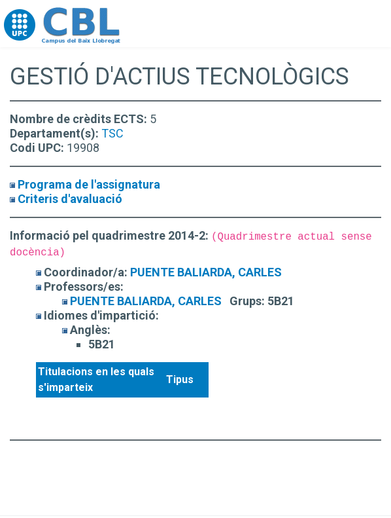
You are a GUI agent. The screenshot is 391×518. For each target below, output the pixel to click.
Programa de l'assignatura (89, 184)
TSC (112, 133)
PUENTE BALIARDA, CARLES (206, 272)
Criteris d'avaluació (70, 199)
